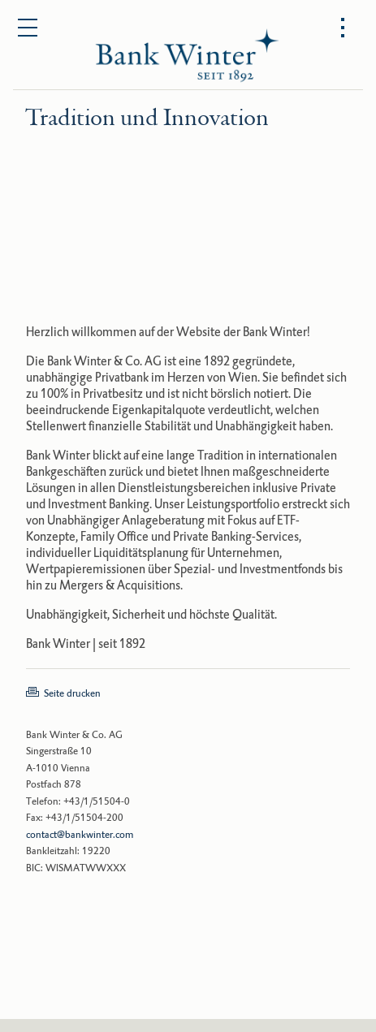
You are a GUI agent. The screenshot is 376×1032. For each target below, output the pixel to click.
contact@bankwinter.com (79, 834)
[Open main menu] (28, 28)
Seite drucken (72, 693)
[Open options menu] (343, 28)
